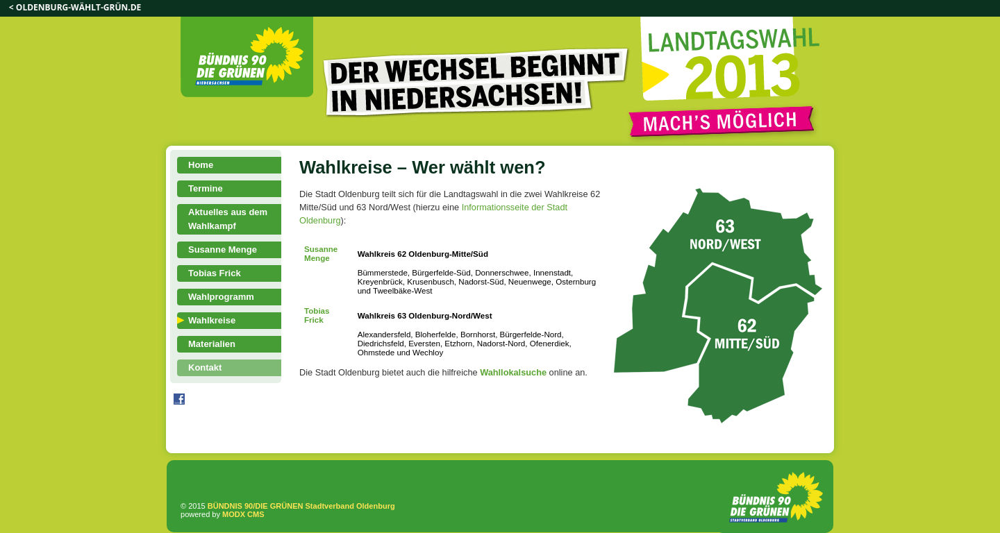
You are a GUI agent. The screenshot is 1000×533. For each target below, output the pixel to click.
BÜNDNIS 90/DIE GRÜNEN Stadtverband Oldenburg (301, 506)
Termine (205, 188)
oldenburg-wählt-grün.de (78, 7)
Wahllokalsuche (513, 372)
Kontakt (205, 367)
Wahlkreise (211, 320)
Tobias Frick (214, 273)
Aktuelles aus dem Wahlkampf (227, 219)
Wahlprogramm (221, 296)
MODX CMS (243, 514)
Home (200, 165)
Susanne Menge (222, 249)
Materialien (211, 344)
